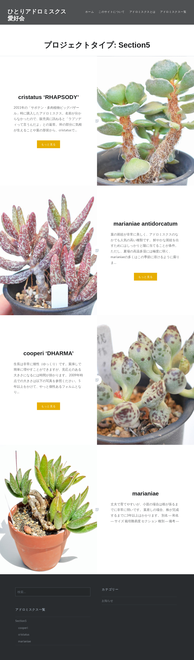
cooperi (23, 627)
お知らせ (107, 600)
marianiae (24, 641)
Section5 (21, 620)
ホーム (89, 11)
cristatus (23, 634)
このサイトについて (112, 11)
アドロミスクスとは (142, 11)
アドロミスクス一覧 (173, 11)
